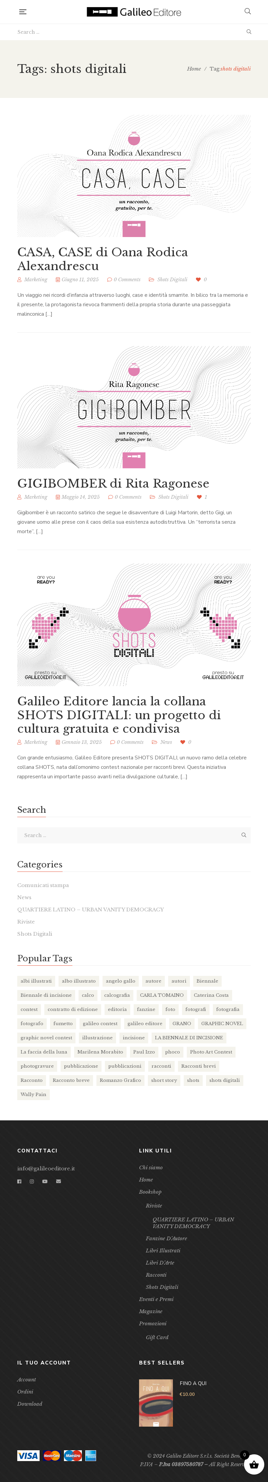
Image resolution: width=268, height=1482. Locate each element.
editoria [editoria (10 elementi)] (117, 1009)
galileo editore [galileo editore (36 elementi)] (145, 1023)
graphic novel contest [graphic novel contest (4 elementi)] (46, 1038)
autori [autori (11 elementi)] (179, 981)
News (24, 897)
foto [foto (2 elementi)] (170, 1009)
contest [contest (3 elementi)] (29, 1009)
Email (58, 1181)
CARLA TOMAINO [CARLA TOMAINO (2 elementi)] (162, 995)
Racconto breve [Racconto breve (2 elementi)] (71, 1080)
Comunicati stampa (43, 885)
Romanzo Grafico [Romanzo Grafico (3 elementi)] (120, 1080)
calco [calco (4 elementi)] (88, 995)
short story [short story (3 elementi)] (164, 1080)
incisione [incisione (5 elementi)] (134, 1038)
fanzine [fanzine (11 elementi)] (146, 1009)
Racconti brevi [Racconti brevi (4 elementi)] (198, 1066)
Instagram (32, 1181)
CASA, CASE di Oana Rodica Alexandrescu (102, 259)
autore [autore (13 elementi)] (153, 981)
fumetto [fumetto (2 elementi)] (63, 1023)
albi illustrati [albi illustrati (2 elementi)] (36, 981)
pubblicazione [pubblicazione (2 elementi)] (81, 1066)
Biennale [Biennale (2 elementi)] (207, 981)
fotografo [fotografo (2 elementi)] (32, 1023)
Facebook (19, 1181)
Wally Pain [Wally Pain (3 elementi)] (33, 1094)
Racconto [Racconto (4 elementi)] (32, 1080)
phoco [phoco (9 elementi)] (172, 1052)
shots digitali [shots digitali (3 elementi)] (224, 1080)
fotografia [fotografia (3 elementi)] (228, 1009)
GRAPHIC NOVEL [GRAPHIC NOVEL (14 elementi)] (222, 1023)
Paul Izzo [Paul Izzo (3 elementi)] (144, 1052)
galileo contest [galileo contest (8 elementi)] (100, 1023)
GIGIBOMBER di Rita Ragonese (113, 485)
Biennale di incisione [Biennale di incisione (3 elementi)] (46, 995)
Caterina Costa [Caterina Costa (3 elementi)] (211, 995)
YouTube (45, 1181)
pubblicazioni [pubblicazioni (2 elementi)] (124, 1066)
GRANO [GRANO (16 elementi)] (182, 1023)
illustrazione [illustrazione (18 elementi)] (97, 1038)
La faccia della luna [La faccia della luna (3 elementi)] (44, 1052)
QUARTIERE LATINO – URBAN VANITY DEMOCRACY (90, 909)
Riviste (26, 921)
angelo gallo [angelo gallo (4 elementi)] (120, 981)
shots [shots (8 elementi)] (193, 1080)
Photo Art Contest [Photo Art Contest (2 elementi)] (211, 1052)
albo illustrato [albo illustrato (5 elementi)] (79, 981)
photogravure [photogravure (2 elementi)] (37, 1066)
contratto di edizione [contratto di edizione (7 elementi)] (73, 1009)
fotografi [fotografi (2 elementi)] (195, 1009)
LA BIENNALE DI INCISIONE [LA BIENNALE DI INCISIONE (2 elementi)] (189, 1038)
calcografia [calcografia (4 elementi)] (117, 995)
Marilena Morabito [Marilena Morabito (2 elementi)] (100, 1052)
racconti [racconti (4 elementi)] (161, 1066)
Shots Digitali (172, 280)
